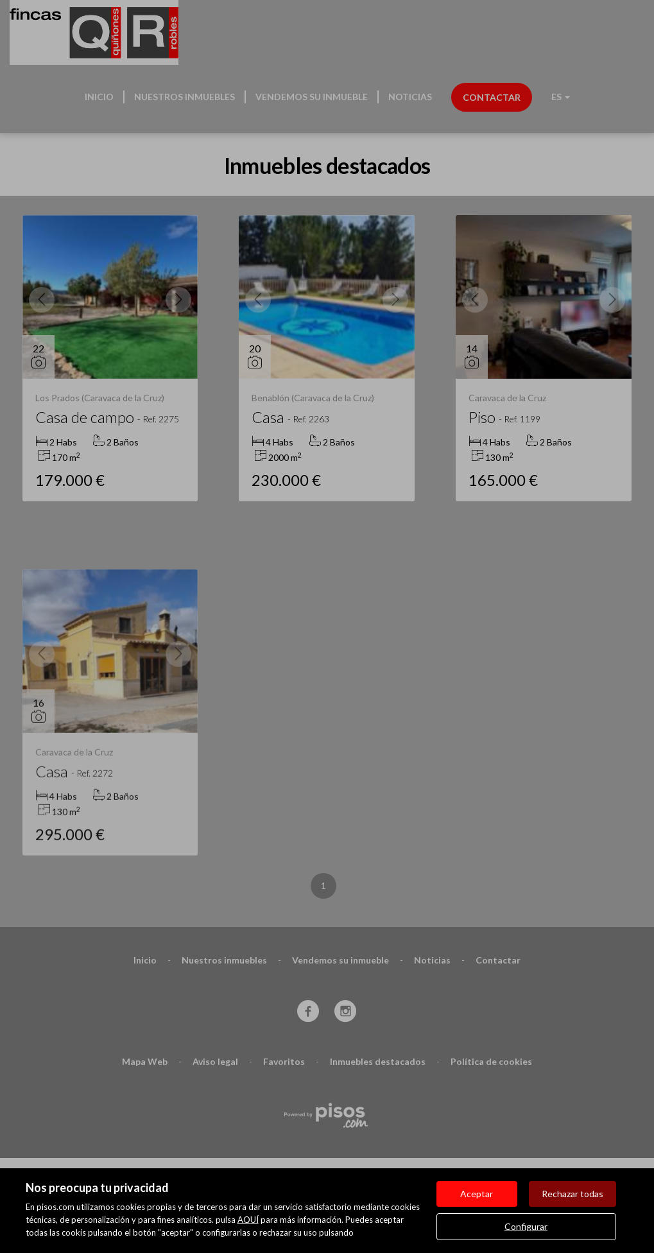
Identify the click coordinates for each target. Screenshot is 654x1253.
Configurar (525, 1226)
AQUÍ (248, 1219)
